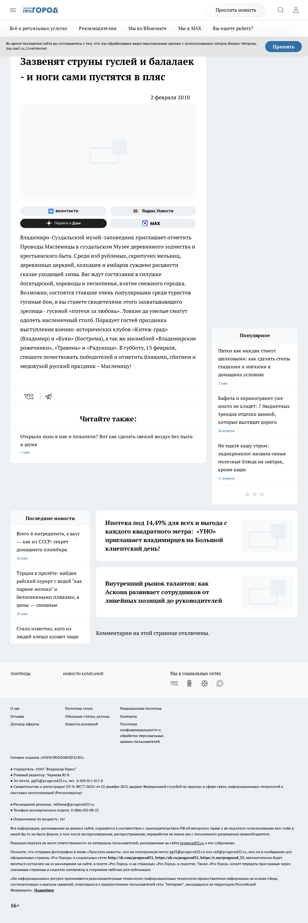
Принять (284, 47)
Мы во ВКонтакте (147, 28)
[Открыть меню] (13, 10)
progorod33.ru (192, 843)
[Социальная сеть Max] (153, 223)
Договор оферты (24, 724)
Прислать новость (236, 10)
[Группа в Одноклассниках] (189, 683)
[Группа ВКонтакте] (63, 211)
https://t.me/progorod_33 (222, 857)
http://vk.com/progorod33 (130, 857)
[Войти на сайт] (296, 10)
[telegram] (50, 396)
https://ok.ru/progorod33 (177, 857)
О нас (15, 708)
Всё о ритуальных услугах (38, 28)
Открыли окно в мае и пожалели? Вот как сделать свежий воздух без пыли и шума (108, 444)
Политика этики (79, 708)
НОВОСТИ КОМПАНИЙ (83, 673)
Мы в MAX (189, 28)
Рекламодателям (98, 28)
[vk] (29, 396)
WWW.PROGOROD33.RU (62, 757)
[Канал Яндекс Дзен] (63, 223)
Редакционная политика (140, 708)
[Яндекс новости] (153, 211)
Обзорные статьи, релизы (87, 716)
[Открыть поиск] (280, 10)
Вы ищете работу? (233, 28)
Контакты (128, 716)
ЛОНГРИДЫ (20, 673)
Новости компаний (81, 724)
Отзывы (17, 716)
